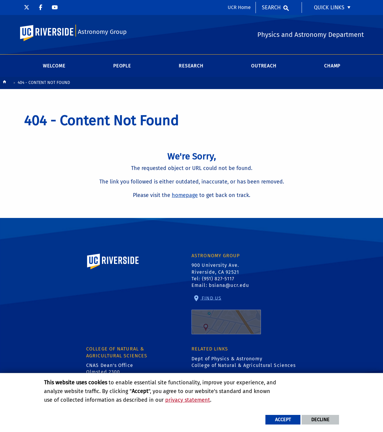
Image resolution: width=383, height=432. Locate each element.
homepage (185, 195)
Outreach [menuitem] (263, 66)
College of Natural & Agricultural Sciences (244, 365)
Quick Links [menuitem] (329, 7)
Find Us (226, 314)
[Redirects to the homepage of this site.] (4, 83)
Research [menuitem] (191, 66)
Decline (320, 419)
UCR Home (239, 7)
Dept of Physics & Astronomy (227, 359)
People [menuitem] (122, 66)
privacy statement (187, 400)
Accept (283, 419)
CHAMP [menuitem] (332, 66)
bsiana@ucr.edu (229, 285)
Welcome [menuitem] (54, 66)
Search (271, 7)
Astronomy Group (102, 32)
